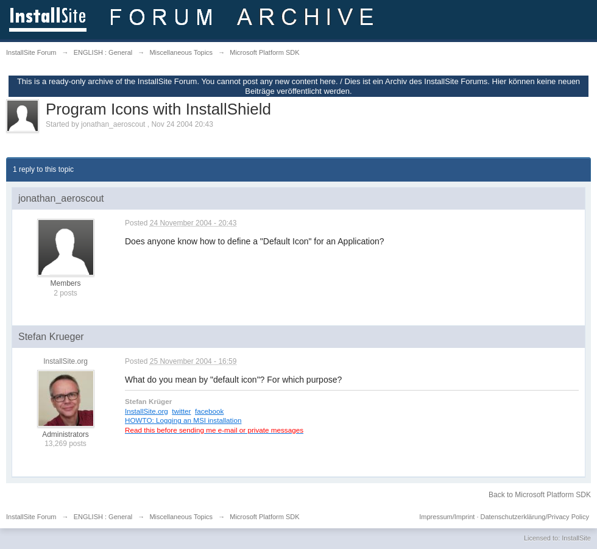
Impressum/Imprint (447, 516)
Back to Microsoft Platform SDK (540, 495)
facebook (209, 411)
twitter (181, 411)
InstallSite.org (146, 411)
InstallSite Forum (31, 516)
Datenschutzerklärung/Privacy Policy (534, 516)
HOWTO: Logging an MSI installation (183, 420)
